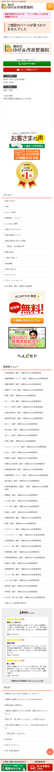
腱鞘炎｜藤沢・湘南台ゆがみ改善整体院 (21, 495)
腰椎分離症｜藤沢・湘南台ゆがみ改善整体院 (23, 384)
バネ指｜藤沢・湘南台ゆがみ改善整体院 (21, 501)
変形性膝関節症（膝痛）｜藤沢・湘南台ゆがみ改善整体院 (26, 488)
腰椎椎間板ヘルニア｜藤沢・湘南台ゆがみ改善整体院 (26, 378)
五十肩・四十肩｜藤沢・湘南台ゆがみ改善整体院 (25, 597)
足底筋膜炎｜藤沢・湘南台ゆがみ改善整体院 (23, 541)
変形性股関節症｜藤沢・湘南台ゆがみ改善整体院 (25, 557)
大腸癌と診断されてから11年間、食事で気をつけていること (27, 712)
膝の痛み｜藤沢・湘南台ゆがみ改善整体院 (22, 481)
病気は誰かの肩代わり (14, 705)
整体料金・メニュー (13, 218)
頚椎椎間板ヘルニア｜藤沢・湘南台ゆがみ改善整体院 (26, 475)
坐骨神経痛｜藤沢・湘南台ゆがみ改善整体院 (23, 373)
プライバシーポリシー (14, 280)
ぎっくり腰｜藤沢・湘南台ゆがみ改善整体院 (23, 401)
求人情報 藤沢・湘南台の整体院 (18, 286)
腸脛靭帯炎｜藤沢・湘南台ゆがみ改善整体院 (23, 569)
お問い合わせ (10, 269)
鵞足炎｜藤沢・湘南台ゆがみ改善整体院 (21, 563)
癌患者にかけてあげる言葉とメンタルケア (22, 694)
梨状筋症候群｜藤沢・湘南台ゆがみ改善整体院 (24, 418)
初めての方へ (10, 201)
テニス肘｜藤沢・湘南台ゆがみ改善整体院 (22, 506)
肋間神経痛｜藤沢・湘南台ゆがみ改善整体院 (23, 518)
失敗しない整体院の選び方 (16, 603)
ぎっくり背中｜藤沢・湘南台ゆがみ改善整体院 (24, 407)
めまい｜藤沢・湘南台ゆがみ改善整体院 (21, 452)
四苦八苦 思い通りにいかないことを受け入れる (25, 719)
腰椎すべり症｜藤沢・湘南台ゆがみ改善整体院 (24, 390)
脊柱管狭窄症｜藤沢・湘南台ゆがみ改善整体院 (24, 413)
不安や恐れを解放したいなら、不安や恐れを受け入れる (26, 726)
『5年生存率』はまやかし (15, 733)
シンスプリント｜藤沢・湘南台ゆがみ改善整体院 (25, 535)
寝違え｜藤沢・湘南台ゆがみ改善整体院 (21, 512)
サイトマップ (10, 275)
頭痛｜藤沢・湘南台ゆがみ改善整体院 (20, 441)
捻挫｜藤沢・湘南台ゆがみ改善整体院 (20, 523)
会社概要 (8, 263)
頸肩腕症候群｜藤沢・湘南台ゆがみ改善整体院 (24, 469)
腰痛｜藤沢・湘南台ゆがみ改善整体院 (20, 396)
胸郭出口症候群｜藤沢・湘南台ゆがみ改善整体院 (25, 464)
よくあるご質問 (11, 224)
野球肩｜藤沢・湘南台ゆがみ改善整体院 (21, 592)
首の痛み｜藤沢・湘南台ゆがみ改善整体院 (22, 430)
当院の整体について (13, 235)
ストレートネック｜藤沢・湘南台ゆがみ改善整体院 (26, 447)
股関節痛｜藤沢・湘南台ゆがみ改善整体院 (22, 552)
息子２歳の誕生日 (12, 751)
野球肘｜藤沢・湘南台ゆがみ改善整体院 (21, 586)
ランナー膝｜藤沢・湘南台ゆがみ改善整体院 (23, 575)
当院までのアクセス (13, 229)
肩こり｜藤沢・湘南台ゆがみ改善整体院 (21, 424)
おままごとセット (12, 745)
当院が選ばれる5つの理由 (15, 241)
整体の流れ (9, 252)
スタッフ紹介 (10, 212)
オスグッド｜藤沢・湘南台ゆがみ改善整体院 (23, 529)
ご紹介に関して (11, 258)
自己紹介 (8, 739)
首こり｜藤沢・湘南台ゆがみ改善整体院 (21, 435)
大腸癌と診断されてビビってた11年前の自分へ (24, 699)
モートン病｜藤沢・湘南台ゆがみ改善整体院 (23, 546)
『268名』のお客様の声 (14, 246)
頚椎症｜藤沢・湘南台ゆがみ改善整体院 (21, 458)
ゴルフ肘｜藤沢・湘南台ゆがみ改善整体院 (22, 580)
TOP (7, 207)
